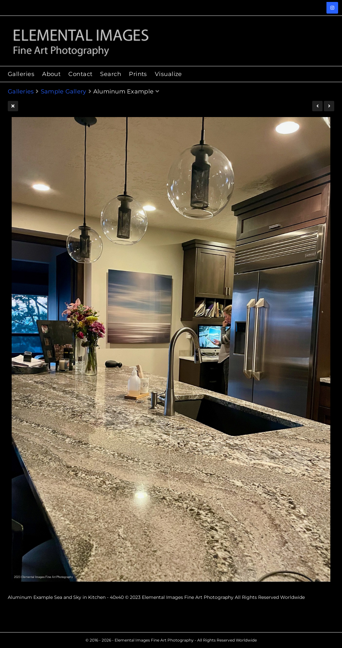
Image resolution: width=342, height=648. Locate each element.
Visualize (168, 74)
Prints (138, 74)
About (51, 74)
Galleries (21, 74)
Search (110, 74)
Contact (80, 74)
